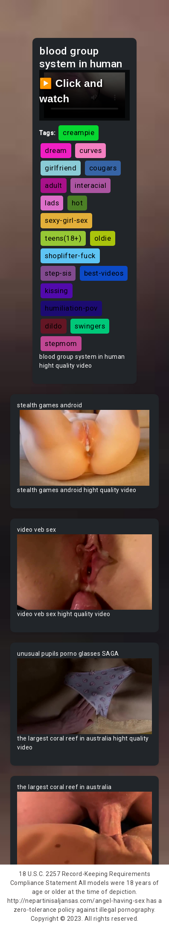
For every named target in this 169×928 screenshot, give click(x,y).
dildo (53, 326)
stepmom (61, 343)
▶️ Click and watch (71, 91)
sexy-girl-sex (66, 220)
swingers (90, 326)
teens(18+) (63, 238)
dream (56, 150)
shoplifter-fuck (70, 255)
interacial (90, 185)
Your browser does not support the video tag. (84, 448)
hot (77, 203)
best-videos (104, 273)
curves (90, 150)
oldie (102, 238)
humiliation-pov (71, 308)
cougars (103, 168)
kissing (56, 290)
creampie (78, 132)
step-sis (58, 273)
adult (53, 185)
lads (52, 203)
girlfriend (60, 168)
